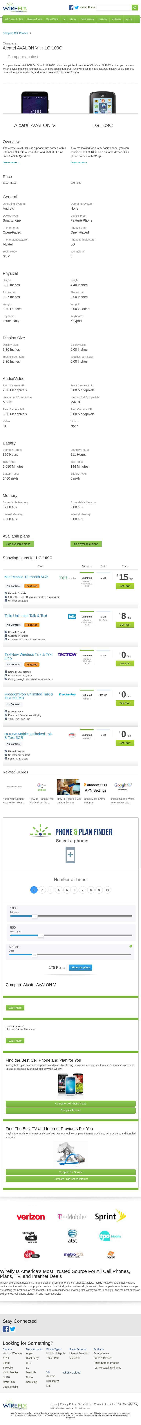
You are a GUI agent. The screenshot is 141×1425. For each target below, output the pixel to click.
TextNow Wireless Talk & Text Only (28, 656)
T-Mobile (7, 1366)
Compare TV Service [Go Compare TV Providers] (71, 1172)
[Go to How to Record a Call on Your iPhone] (68, 787)
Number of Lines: (71, 879)
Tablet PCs (50, 1357)
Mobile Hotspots (53, 1353)
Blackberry (123, 1357)
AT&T (6, 1357)
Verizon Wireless (12, 1353)
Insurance (103, 19)
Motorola (29, 1371)
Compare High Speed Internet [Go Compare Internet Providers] (71, 1178)
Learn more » (11, 162)
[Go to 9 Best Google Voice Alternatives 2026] (122, 787)
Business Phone (34, 19)
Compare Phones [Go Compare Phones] (71, 1110)
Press (91, 7)
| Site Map (122, 1401)
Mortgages (116, 19)
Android (122, 1353)
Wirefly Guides (126, 1366)
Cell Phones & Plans (14, 19)
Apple (27, 1353)
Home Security (87, 19)
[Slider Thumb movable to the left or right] (35, 917)
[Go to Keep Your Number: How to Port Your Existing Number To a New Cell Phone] (14, 787)
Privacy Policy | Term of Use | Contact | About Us (87, 1401)
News (82, 7)
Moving (129, 19)
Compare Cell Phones (15, 33)
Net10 (6, 1375)
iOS (120, 1362)
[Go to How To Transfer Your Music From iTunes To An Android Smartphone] (41, 787)
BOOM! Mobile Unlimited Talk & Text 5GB (29, 735)
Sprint (6, 1362)
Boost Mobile (10, 1384)
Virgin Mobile (10, 1371)
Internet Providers (75, 1353)
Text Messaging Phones (101, 1366)
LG (26, 1366)
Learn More (15, 1007)
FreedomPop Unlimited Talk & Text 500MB (29, 696)
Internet (73, 19)
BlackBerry (30, 1357)
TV (64, 19)
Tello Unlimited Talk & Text (26, 616)
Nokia (27, 1375)
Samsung (29, 1379)
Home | (55, 1401)
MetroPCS (8, 1379)
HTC (26, 1362)
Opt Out (133, 1401)
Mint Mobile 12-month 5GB (26, 577)
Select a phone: (72, 841)
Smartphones (95, 1353)
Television (71, 1357)
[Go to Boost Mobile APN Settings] (95, 787)
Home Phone (52, 19)
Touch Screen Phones (100, 1362)
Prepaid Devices (97, 1357)
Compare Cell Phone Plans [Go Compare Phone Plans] (70, 1103)
